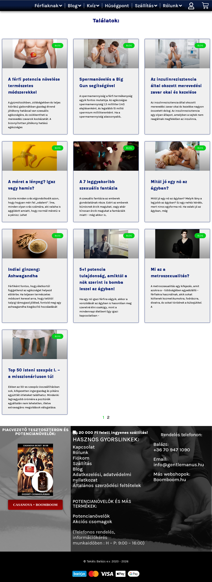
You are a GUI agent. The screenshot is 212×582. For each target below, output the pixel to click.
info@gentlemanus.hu (178, 464)
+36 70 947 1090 (171, 449)
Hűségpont (117, 5)
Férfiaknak (48, 5)
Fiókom (81, 458)
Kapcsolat (84, 447)
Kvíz (93, 5)
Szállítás (146, 5)
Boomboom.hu (169, 479)
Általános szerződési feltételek (107, 485)
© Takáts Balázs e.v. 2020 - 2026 (106, 561)
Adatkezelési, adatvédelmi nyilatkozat (102, 477)
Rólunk (172, 5)
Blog (74, 5)
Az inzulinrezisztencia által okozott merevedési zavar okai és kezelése (176, 86)
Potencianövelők (91, 516)
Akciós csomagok (92, 521)
